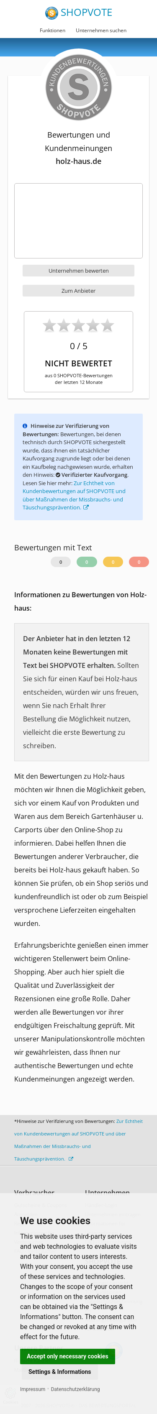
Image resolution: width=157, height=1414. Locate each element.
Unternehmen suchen (101, 30)
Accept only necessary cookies (67, 1356)
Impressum (32, 1389)
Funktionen (52, 30)
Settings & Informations (59, 1371)
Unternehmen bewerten (79, 270)
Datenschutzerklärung (75, 1389)
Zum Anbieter (78, 290)
